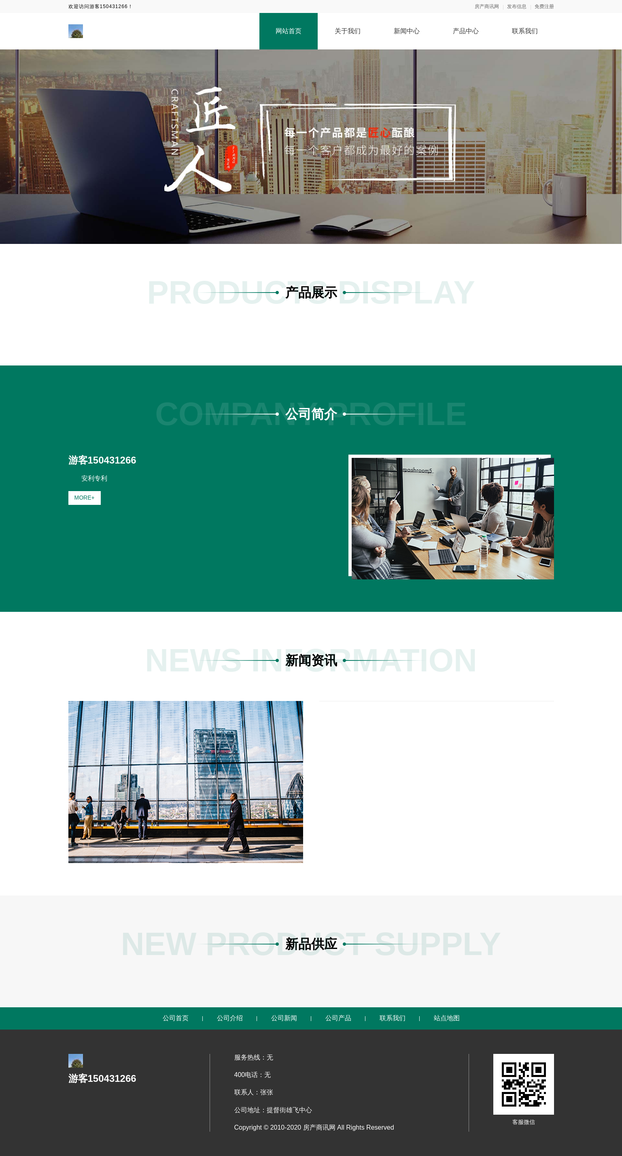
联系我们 (525, 31)
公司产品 (338, 1018)
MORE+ (84, 497)
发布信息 (516, 6)
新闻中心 (407, 31)
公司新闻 (284, 1018)
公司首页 (176, 1018)
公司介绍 (230, 1018)
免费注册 (544, 6)
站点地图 (447, 1018)
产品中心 (466, 31)
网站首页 (288, 31)
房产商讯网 (487, 6)
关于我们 (348, 31)
